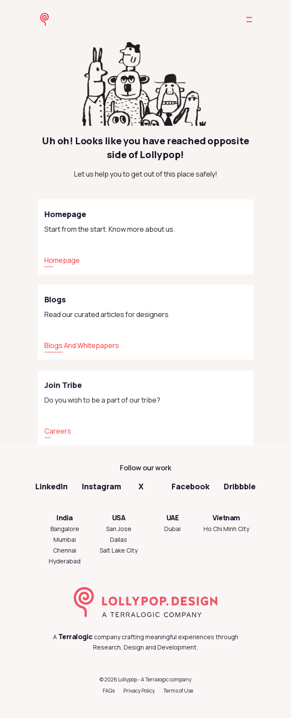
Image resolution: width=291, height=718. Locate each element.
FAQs (109, 690)
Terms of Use (178, 690)
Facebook (191, 486)
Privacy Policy (139, 690)
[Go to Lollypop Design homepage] (42, 19)
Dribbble (240, 486)
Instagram (101, 486)
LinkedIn (51, 486)
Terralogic (75, 636)
